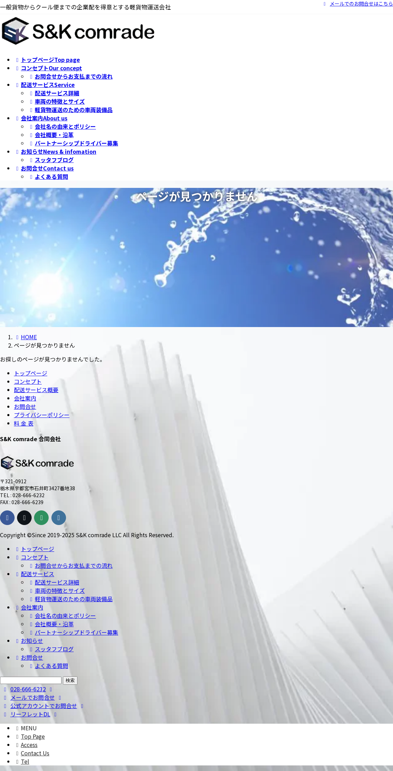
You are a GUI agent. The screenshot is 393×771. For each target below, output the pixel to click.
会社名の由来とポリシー (62, 126)
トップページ (30, 373)
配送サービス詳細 (53, 93)
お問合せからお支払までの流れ (70, 76)
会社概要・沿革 (51, 134)
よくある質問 (48, 176)
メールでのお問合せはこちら (357, 3)
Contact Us (31, 753)
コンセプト (28, 381)
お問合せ (25, 406)
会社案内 (25, 398)
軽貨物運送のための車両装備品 (70, 109)
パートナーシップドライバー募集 (73, 143)
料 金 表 (23, 423)
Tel (21, 761)
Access (26, 744)
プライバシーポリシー (41, 415)
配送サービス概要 (36, 390)
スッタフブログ (51, 160)
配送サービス (34, 574)
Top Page (29, 736)
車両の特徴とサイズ (56, 101)
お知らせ (28, 640)
